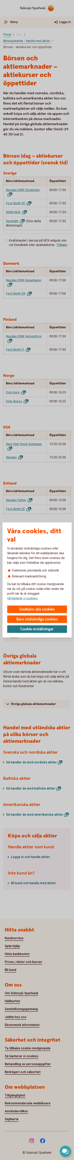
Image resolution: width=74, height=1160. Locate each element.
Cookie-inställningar (37, 629)
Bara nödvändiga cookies (37, 619)
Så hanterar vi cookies (22, 598)
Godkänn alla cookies (37, 609)
